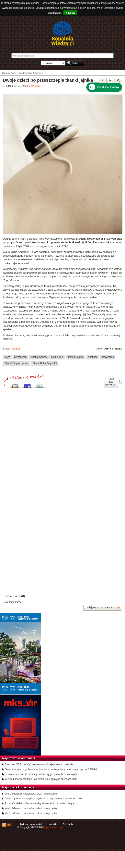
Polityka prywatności (31, 824)
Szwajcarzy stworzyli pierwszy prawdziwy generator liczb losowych (41, 774)
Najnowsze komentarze (18, 787)
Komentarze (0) (14, 596)
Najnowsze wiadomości (18, 758)
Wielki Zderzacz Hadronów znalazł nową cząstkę (31, 793)
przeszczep (20, 357)
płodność (93, 357)
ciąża (7, 357)
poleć (120, 382)
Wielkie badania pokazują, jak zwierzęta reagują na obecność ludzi (41, 779)
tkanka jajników (39, 357)
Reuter (16, 348)
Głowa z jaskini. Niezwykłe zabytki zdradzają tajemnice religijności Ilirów (43, 798)
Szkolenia (68, 824)
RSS (9, 825)
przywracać (108, 357)
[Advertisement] (62, 427)
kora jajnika (57, 357)
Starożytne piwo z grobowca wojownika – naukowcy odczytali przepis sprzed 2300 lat (51, 769)
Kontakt (53, 824)
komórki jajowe (76, 357)
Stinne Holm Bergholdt (45, 363)
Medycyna (34, 86)
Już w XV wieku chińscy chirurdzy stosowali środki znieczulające (40, 803)
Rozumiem (70, 12)
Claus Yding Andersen (16, 363)
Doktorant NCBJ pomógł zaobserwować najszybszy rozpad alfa (39, 764)
